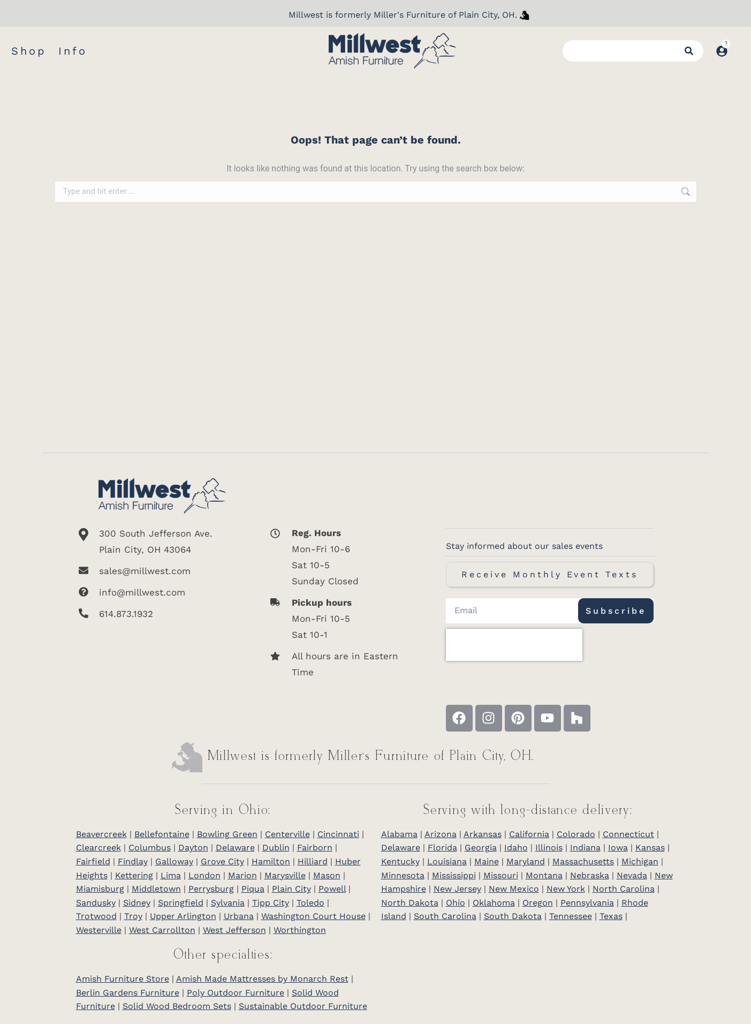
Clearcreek (98, 847)
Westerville (99, 930)
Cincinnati (338, 834)
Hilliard (313, 861)
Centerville (287, 834)
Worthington (300, 930)
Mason (326, 875)
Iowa (618, 847)
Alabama (399, 834)
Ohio (455, 903)
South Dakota (513, 916)
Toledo (310, 903)
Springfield (180, 903)
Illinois (549, 847)
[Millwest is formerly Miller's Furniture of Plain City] (524, 15)
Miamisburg (100, 889)
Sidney (136, 903)
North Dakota (409, 903)
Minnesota (402, 875)
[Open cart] (739, 45)
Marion (242, 875)
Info (72, 50)
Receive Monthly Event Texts (549, 574)
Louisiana (447, 861)
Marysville (285, 875)
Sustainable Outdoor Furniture (303, 1006)
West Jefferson (234, 930)
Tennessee (570, 916)
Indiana (585, 847)
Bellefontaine (161, 834)
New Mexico (514, 889)
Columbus (149, 847)
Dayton (193, 847)
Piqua (252, 889)
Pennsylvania (587, 903)
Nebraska (589, 875)
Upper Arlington (183, 916)
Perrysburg (211, 889)
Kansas (650, 847)
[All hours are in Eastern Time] (339, 664)
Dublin (276, 847)
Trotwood (96, 916)
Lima (171, 875)
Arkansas (483, 834)
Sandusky (96, 903)
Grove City (222, 861)
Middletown (156, 889)
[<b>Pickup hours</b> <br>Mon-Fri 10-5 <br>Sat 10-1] (339, 618)
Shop (29, 50)
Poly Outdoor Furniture (235, 993)
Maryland (525, 861)
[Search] (690, 51)
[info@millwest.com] (162, 592)
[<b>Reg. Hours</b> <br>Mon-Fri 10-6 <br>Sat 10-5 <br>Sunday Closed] (339, 557)
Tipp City (270, 903)
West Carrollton (162, 930)
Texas (611, 916)
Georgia (481, 847)
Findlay (133, 861)
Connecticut (628, 834)
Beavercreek (101, 834)
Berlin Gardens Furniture (127, 993)
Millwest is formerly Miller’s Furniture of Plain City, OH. (371, 756)
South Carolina (445, 916)
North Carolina (624, 889)
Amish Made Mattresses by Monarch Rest (262, 979)
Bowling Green (227, 834)
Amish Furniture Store (122, 979)
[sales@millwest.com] (162, 571)
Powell (332, 889)
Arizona (440, 834)
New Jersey (457, 889)
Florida (442, 847)
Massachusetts (583, 861)
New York (566, 889)
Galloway (174, 861)
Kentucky (400, 861)
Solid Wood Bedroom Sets (177, 1006)
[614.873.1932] (162, 614)
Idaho (516, 847)
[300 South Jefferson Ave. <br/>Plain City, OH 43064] (162, 541)
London (204, 875)
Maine (486, 861)
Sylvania (228, 903)
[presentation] (514, 645)
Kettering (134, 875)
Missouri (500, 875)
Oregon (537, 903)
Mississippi (454, 875)
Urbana (239, 916)
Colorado (576, 834)
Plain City (291, 889)
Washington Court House (313, 916)
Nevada (632, 875)
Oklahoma (494, 903)
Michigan (639, 861)
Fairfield (93, 861)
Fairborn (314, 847)
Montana (544, 875)
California (529, 834)
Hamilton (271, 861)
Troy (133, 916)
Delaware (235, 847)
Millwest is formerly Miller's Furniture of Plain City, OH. (403, 15)
